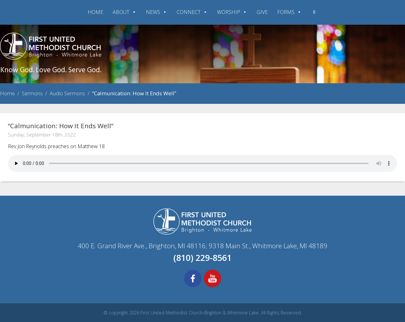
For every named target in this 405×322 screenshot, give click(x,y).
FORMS (289, 12)
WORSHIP (232, 12)
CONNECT (192, 12)
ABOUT (124, 12)
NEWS (156, 12)
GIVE (262, 12)
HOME (95, 12)
